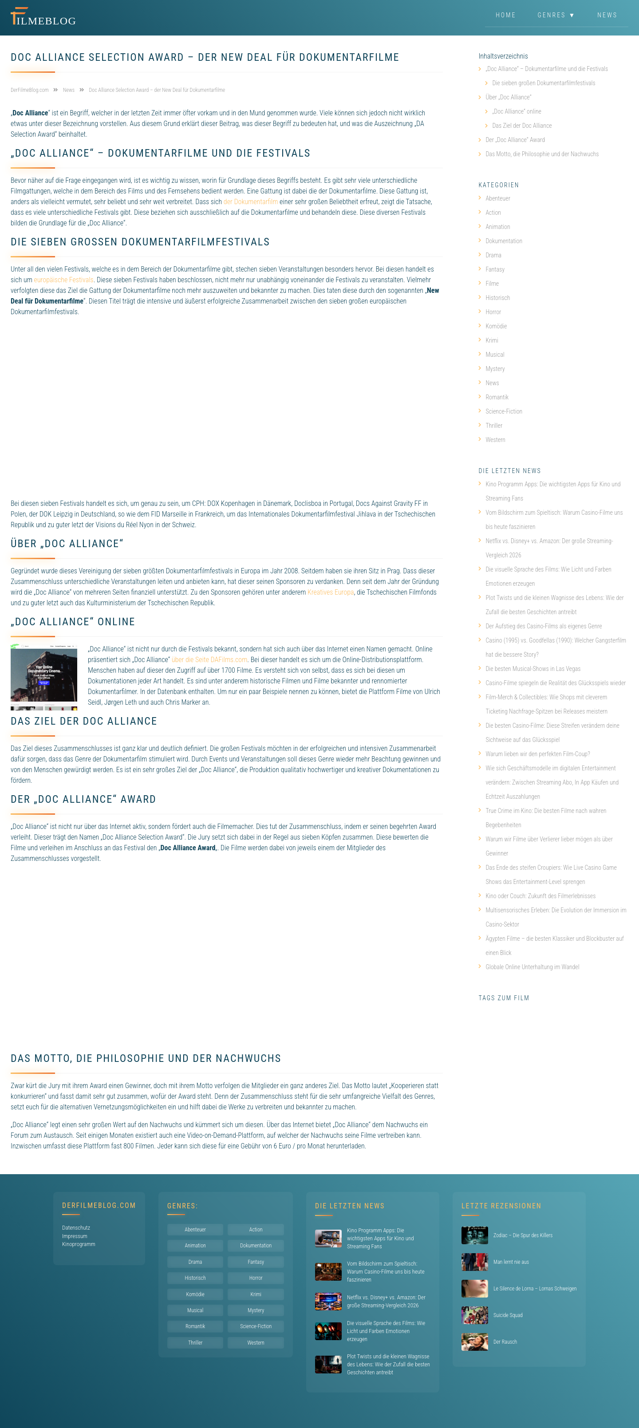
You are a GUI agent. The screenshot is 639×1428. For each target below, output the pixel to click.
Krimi (488, 340)
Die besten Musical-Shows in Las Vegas (529, 668)
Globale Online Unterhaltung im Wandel (528, 966)
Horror (489, 312)
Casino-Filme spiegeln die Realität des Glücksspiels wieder (552, 682)
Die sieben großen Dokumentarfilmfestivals (543, 83)
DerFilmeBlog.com (99, 1205)
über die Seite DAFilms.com (210, 659)
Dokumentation (500, 241)
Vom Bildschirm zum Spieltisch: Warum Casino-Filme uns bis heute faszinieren (550, 519)
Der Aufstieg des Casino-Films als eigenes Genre (540, 626)
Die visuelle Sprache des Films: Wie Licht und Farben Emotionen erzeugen (544, 576)
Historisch (494, 297)
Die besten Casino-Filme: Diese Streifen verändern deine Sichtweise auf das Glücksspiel (548, 732)
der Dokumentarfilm (251, 201)
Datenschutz (76, 1227)
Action (489, 212)
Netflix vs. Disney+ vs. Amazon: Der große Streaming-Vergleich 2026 (545, 548)
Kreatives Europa (331, 592)
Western (491, 439)
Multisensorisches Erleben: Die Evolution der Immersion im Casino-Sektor (552, 917)
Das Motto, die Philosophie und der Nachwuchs (542, 154)
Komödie (492, 326)
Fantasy (491, 269)
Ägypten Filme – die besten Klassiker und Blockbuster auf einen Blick (551, 945)
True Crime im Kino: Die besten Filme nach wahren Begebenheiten (542, 817)
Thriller (490, 425)
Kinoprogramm (78, 1244)
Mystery (491, 368)
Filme (488, 283)
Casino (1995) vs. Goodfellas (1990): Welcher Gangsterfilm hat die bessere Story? (552, 647)
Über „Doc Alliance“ (508, 97)
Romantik (493, 397)
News (607, 15)
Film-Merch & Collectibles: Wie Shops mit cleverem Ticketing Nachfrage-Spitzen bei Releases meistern (542, 704)
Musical (491, 354)
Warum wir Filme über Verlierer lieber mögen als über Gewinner (545, 846)
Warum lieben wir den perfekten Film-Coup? (534, 753)
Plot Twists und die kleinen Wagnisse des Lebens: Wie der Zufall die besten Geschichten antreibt (550, 604)
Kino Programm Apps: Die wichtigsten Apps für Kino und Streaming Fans (549, 491)
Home (506, 15)
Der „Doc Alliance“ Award (515, 139)
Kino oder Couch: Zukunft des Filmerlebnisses (537, 895)
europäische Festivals (64, 280)
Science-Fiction (500, 411)
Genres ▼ (557, 15)
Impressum (74, 1236)
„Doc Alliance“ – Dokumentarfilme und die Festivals (546, 68)
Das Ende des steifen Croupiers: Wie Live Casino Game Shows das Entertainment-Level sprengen (547, 874)
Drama (489, 255)
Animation (494, 226)
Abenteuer (494, 198)
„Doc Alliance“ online (516, 111)
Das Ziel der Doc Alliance (522, 125)
